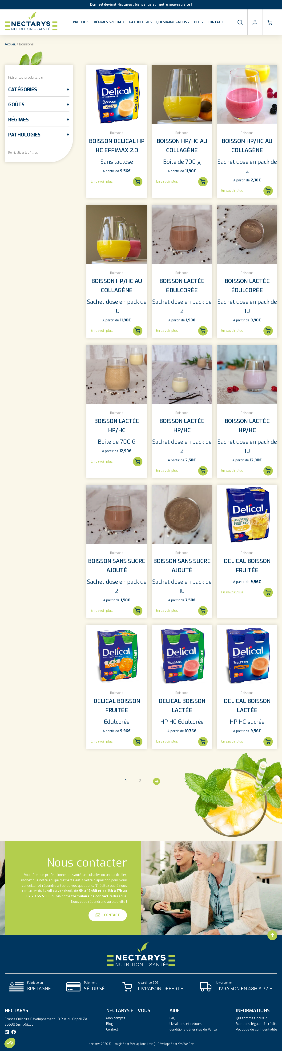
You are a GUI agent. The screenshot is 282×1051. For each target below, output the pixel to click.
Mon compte (115, 1018)
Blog (198, 22)
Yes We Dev (185, 1044)
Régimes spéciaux (109, 22)
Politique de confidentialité (256, 1029)
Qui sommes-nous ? (172, 22)
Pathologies (140, 22)
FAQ (172, 1018)
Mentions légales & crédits (256, 1024)
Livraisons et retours (185, 1024)
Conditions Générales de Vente (193, 1029)
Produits (81, 22)
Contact (215, 22)
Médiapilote (138, 1044)
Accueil (10, 44)
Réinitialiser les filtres (23, 152)
